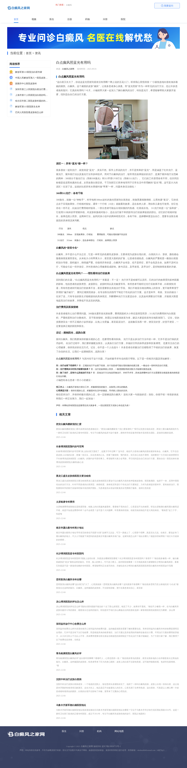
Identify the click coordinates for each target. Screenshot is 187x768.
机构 (99, 731)
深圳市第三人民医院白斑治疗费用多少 (31, 89)
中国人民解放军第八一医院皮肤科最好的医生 (31, 78)
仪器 (69, 19)
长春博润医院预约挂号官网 (70, 446)
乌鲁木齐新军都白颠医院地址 (71, 705)
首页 (16, 19)
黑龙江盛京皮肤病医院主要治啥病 (73, 476)
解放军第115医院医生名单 (27, 106)
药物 (87, 19)
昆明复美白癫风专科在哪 (68, 579)
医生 (51, 19)
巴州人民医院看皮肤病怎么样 (29, 112)
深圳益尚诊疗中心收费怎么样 (71, 624)
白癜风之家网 (68, 69)
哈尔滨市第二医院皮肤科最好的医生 (31, 101)
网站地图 (119, 731)
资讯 (38, 53)
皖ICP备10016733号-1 (111, 746)
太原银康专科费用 (65, 502)
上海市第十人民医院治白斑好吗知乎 (31, 95)
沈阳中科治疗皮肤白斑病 (68, 679)
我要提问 (167, 5)
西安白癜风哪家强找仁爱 (68, 424)
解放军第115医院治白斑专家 (28, 72)
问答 (105, 19)
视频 (34, 19)
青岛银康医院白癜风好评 (68, 653)
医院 (123, 19)
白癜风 (69, 5)
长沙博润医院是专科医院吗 (70, 553)
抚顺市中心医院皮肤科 (26, 83)
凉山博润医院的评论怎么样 (70, 601)
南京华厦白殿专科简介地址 (70, 528)
